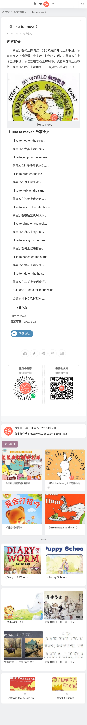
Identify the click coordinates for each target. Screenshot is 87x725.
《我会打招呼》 (17, 523)
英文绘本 (19, 12)
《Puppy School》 (57, 585)
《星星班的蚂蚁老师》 (19, 479)
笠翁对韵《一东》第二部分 (19, 670)
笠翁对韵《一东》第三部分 (59, 630)
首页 (7, 12)
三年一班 (28, 436)
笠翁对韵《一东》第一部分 (59, 670)
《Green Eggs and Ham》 (63, 523)
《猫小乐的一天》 (14, 630)
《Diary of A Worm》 (16, 585)
